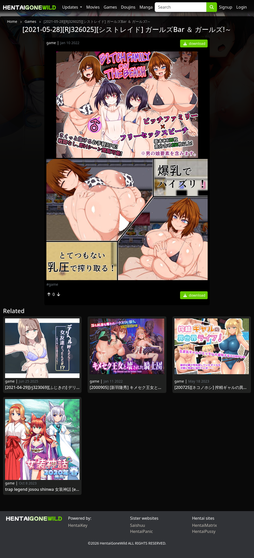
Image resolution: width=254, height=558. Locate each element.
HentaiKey (77, 525)
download (194, 43)
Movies (93, 7)
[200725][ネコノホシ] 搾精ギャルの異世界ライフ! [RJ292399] (211, 387)
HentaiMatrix (204, 525)
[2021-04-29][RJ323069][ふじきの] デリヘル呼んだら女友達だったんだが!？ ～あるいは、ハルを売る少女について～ (42, 387)
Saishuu (137, 525)
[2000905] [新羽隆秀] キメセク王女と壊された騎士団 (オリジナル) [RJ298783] (127, 387)
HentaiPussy (204, 531)
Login (241, 7)
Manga (146, 7)
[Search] (180, 7)
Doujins (128, 7)
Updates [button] (70, 7)
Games (110, 7)
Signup (225, 7)
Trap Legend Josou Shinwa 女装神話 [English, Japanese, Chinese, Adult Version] (42, 489)
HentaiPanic (141, 531)
